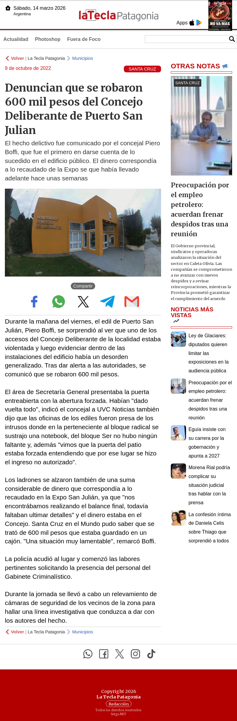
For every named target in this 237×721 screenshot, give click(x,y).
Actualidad (15, 39)
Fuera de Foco (83, 39)
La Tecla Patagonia (46, 58)
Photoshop (48, 39)
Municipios (82, 58)
